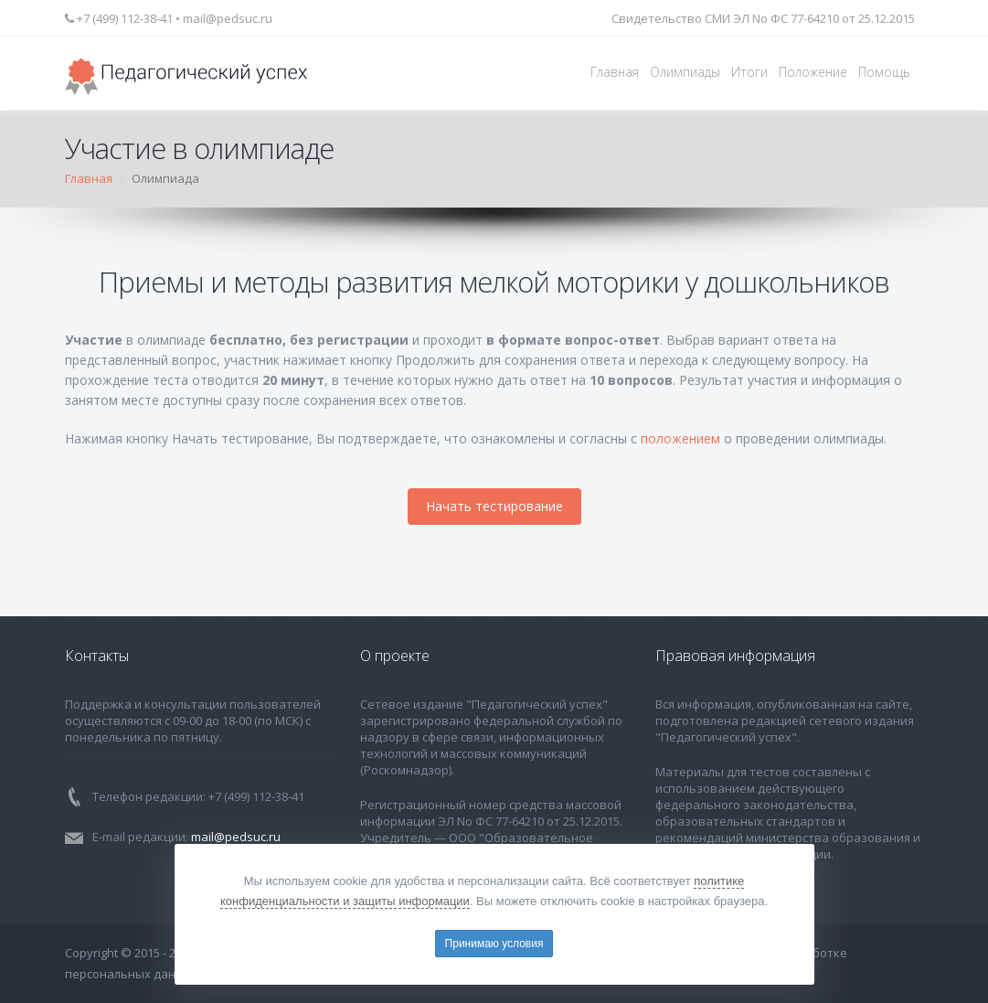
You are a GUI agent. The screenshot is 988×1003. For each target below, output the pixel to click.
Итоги (749, 71)
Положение (813, 71)
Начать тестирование (494, 506)
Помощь (884, 71)
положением (680, 438)
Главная (614, 71)
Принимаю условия (494, 943)
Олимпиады (685, 71)
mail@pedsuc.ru (227, 18)
